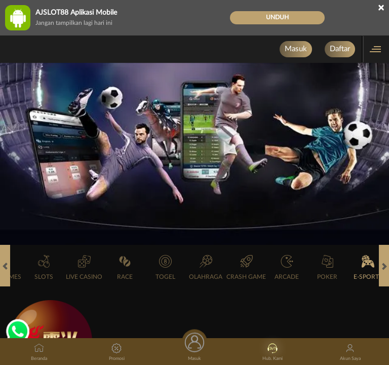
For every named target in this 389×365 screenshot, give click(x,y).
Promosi (117, 352)
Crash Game (246, 267)
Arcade (287, 267)
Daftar (340, 49)
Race (125, 267)
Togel (165, 267)
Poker (327, 267)
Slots (43, 267)
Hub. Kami (272, 352)
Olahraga (205, 267)
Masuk (296, 49)
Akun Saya (350, 352)
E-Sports (368, 267)
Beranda (39, 352)
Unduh (277, 17)
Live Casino (84, 267)
